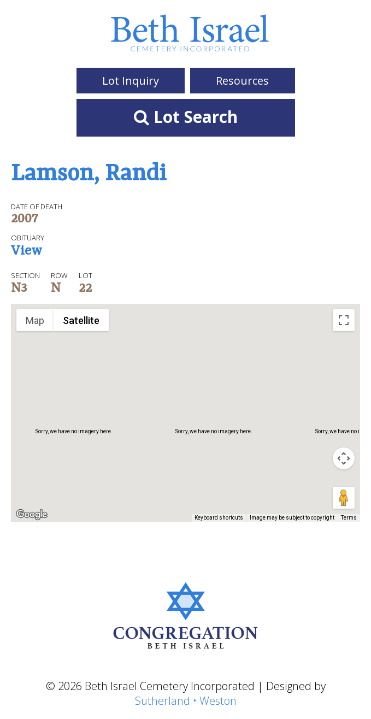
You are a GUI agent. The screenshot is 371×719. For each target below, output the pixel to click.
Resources (242, 80)
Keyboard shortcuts (219, 518)
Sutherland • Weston (186, 700)
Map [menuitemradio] (35, 320)
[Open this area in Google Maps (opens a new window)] (32, 515)
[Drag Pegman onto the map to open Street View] (344, 498)
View (26, 251)
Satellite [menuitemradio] (81, 320)
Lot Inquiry (130, 80)
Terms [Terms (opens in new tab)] (349, 518)
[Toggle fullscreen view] (344, 320)
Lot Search (186, 116)
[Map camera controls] (344, 458)
